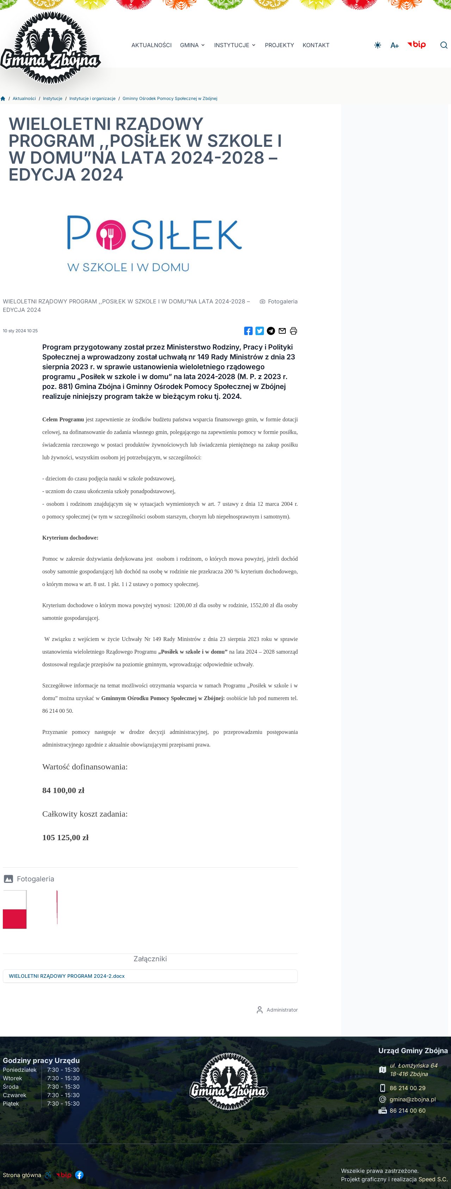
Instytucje (52, 98)
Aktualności (151, 45)
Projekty (279, 45)
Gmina (193, 45)
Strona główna (22, 1174)
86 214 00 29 (408, 1088)
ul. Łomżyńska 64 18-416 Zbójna (413, 1069)
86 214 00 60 (408, 1110)
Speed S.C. (433, 1179)
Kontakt (316, 45)
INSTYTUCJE (235, 45)
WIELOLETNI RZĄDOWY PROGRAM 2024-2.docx (67, 976)
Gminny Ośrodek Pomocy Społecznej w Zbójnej (170, 98)
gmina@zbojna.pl (413, 1099)
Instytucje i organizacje (92, 98)
